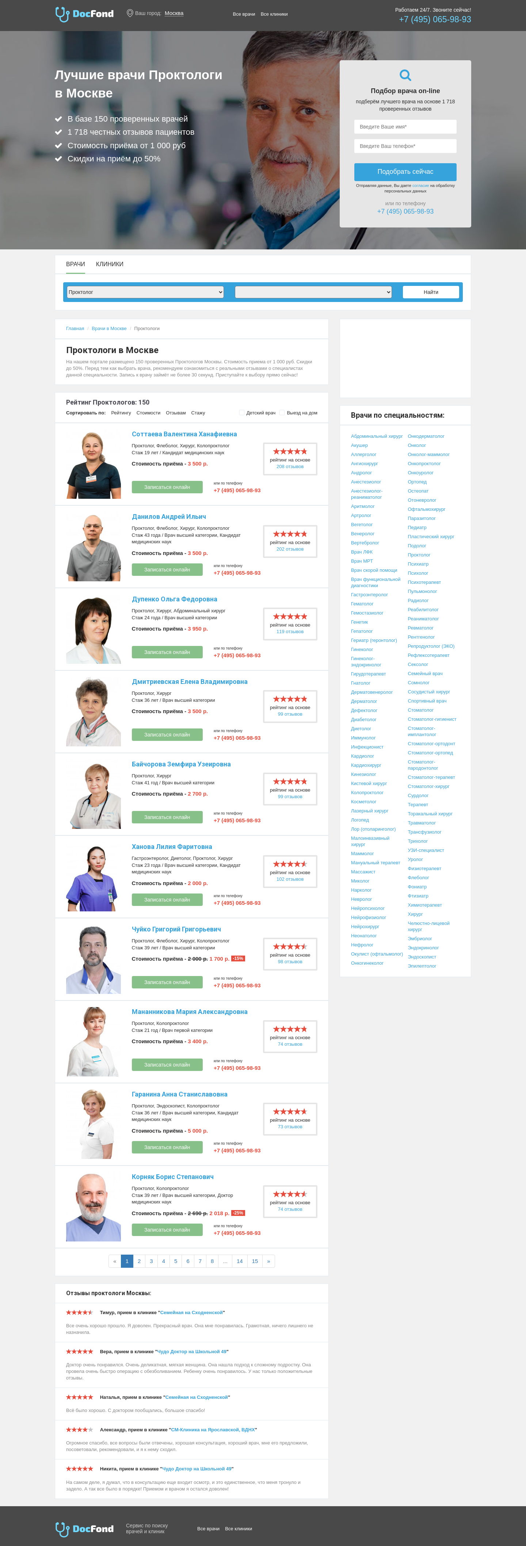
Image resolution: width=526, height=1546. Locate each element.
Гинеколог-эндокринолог (366, 661)
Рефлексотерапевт (429, 655)
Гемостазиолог (367, 613)
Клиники (109, 264)
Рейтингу (121, 413)
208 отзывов (290, 466)
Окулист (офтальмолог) (377, 954)
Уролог (415, 859)
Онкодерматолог (426, 436)
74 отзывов (290, 1044)
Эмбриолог (420, 938)
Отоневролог (422, 500)
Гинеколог (362, 649)
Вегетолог (362, 524)
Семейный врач (425, 673)
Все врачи (244, 14)
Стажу (198, 413)
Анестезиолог (366, 482)
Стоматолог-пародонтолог (423, 765)
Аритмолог (363, 506)
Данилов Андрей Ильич (169, 516)
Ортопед (417, 482)
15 (255, 1261)
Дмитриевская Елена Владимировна (190, 681)
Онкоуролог (421, 472)
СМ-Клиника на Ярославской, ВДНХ (213, 1429)
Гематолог (362, 603)
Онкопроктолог (424, 463)
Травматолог (422, 823)
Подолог (417, 545)
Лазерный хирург (369, 811)
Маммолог (362, 853)
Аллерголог (363, 454)
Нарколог (361, 890)
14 (240, 1261)
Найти (431, 292)
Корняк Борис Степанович (173, 1176)
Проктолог (143, 445)
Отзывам (176, 413)
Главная (75, 328)
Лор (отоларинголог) (373, 829)
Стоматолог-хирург (429, 786)
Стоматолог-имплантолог (422, 731)
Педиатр (417, 527)
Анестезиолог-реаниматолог (367, 494)
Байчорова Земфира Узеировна (181, 764)
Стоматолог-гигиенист (432, 719)
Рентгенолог (421, 637)
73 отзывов (290, 1126)
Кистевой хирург (369, 783)
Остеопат (418, 491)
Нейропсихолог (368, 908)
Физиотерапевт (425, 868)
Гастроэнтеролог (150, 858)
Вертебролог (365, 543)
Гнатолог (360, 683)
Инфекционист (367, 747)
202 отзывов (290, 549)
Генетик (359, 622)
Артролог (361, 515)
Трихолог (418, 841)
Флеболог (166, 445)
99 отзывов (290, 714)
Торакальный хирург (430, 813)
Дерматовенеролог (372, 692)
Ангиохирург (364, 463)
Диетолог (180, 858)
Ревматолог (421, 628)
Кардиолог (362, 756)
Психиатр (418, 564)
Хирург (187, 445)
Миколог (360, 881)
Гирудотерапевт (368, 674)
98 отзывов (290, 961)
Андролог (361, 472)
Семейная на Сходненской (191, 1312)
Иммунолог (363, 738)
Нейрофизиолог (368, 917)
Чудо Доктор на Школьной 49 (191, 1351)
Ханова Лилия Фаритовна (172, 846)
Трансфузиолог (425, 832)
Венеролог (362, 533)
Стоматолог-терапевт (431, 777)
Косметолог (364, 801)
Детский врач (257, 413)
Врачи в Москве (109, 328)
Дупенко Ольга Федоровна (174, 599)
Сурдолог (418, 795)
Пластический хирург (431, 536)
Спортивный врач (427, 701)
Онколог (417, 445)
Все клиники (274, 14)
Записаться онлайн (167, 487)
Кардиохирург (366, 765)
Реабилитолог (423, 609)
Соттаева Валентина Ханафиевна (184, 434)
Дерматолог (364, 701)
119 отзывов (290, 631)
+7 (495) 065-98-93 (435, 19)
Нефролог (362, 945)
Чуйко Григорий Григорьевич (176, 929)
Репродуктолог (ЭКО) (431, 646)
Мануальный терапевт (375, 862)
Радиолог (418, 600)
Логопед (360, 820)
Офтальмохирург (427, 509)
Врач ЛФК (362, 552)
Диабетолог (364, 719)
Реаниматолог (423, 618)
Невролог (361, 899)
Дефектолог (364, 710)
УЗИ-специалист (426, 850)
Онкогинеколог (367, 963)
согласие (420, 185)
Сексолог (418, 664)
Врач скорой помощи (374, 570)
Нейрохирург (365, 926)
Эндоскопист (170, 1106)
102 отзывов (290, 879)
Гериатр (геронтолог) (374, 640)
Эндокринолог (423, 947)
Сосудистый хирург (429, 691)
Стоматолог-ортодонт (432, 743)
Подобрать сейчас (405, 171)
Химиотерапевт (425, 905)
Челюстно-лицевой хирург (429, 926)
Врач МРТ (362, 561)
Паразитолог (422, 518)
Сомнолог (419, 682)
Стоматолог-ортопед (430, 752)
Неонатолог (364, 935)
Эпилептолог (422, 966)
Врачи (75, 264)
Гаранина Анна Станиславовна (180, 1094)
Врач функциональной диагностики (376, 582)
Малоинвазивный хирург (370, 841)
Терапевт (418, 804)
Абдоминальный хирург (199, 610)
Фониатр (417, 886)
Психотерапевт (424, 582)
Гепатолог (362, 631)
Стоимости (149, 413)
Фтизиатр (418, 896)
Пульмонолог (422, 591)
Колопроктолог (213, 445)
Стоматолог (421, 710)
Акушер (359, 445)
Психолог (418, 573)
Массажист (363, 872)
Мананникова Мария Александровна (190, 1011)
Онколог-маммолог (429, 454)
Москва (174, 13)
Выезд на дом (298, 413)
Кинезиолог (363, 774)
